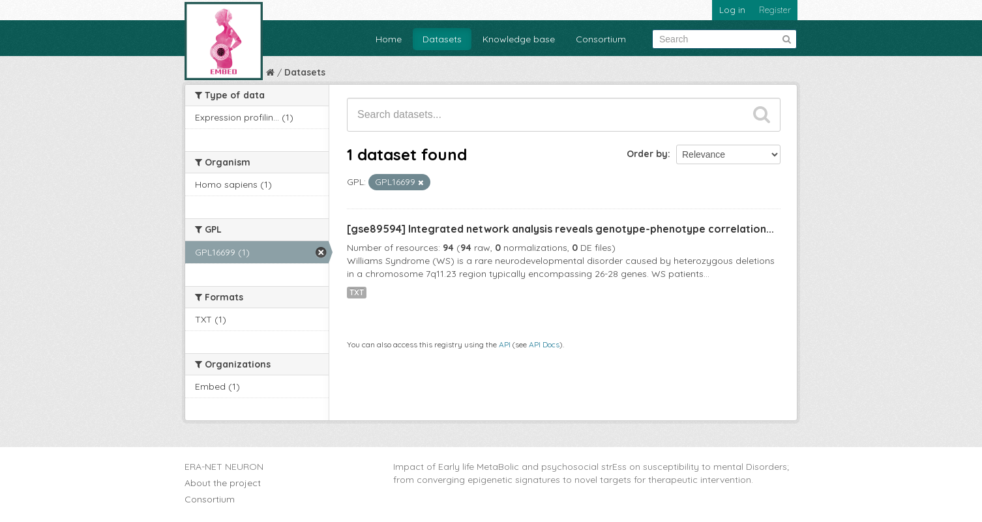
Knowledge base (519, 39)
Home (389, 39)
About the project (223, 483)
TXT (357, 292)
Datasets (442, 39)
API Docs (544, 344)
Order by (647, 154)
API (505, 344)
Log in (732, 10)
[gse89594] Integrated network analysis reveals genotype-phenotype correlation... (560, 228)
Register (775, 10)
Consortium (601, 39)
